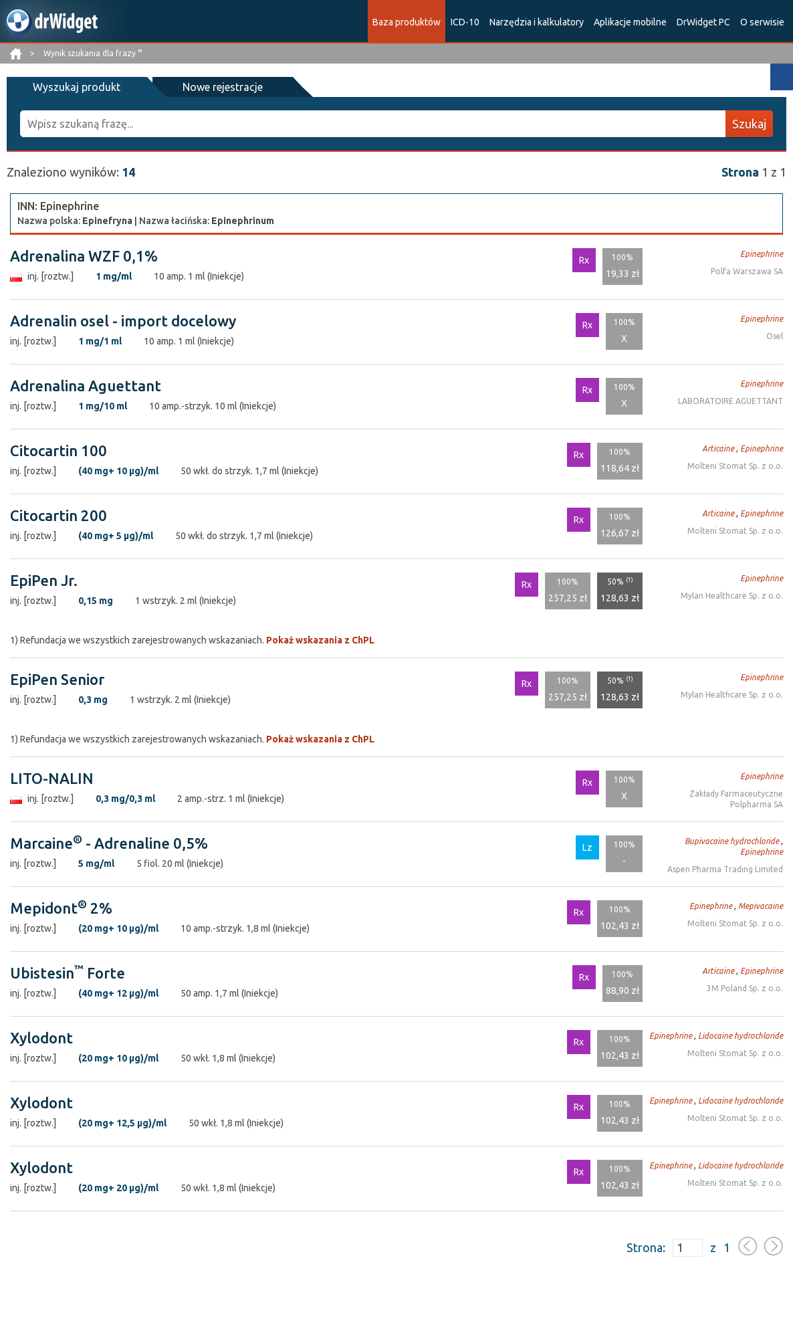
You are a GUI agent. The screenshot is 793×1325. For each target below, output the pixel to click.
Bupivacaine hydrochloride (732, 841)
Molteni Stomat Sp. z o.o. (735, 466)
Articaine (718, 448)
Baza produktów (406, 22)
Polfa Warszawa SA (747, 271)
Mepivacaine (760, 906)
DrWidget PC (703, 22)
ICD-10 (465, 22)
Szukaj (749, 123)
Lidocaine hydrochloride (740, 1035)
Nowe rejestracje (213, 87)
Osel (774, 336)
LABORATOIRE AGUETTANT (730, 401)
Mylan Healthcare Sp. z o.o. (732, 595)
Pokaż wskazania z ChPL (320, 640)
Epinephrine (761, 253)
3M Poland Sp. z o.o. (745, 988)
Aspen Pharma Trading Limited (725, 869)
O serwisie (762, 22)
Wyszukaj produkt (74, 87)
